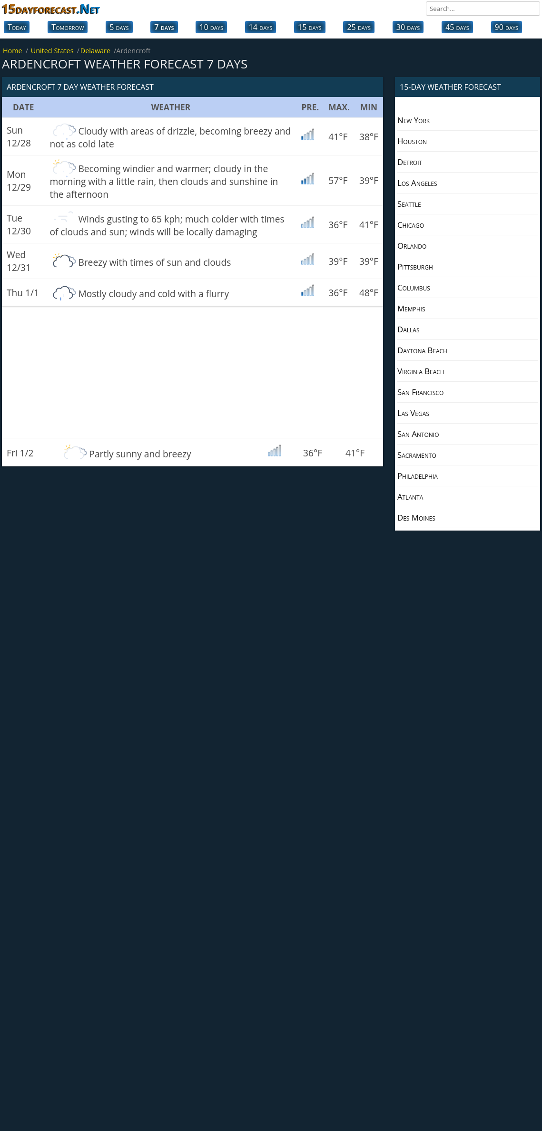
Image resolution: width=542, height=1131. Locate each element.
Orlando (411, 245)
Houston (412, 140)
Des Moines (416, 517)
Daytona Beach (422, 350)
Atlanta (410, 496)
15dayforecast (51, 8)
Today (17, 27)
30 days (408, 27)
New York (413, 120)
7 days (164, 27)
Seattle (409, 203)
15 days (310, 27)
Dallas (408, 329)
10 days (211, 27)
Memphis (411, 308)
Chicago (410, 224)
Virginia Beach (420, 371)
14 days (261, 27)
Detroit (409, 161)
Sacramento (416, 454)
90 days (507, 27)
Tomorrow (67, 27)
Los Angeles (417, 182)
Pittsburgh (415, 266)
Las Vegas (413, 412)
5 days (118, 27)
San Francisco (420, 392)
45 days (457, 27)
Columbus (413, 287)
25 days (359, 27)
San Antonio (418, 433)
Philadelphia (417, 475)
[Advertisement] (192, 372)
